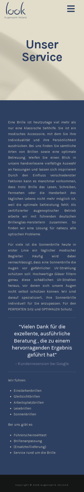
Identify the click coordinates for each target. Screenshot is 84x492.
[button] (71, 9)
